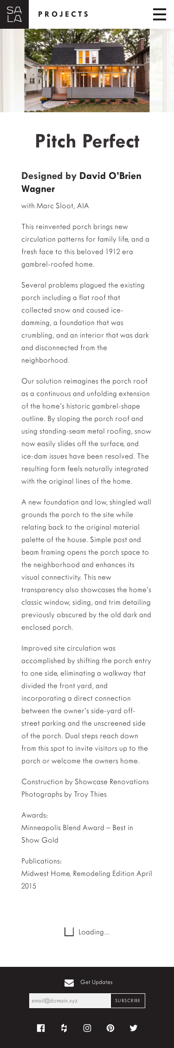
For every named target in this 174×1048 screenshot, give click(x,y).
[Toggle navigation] (159, 14)
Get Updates (96, 981)
